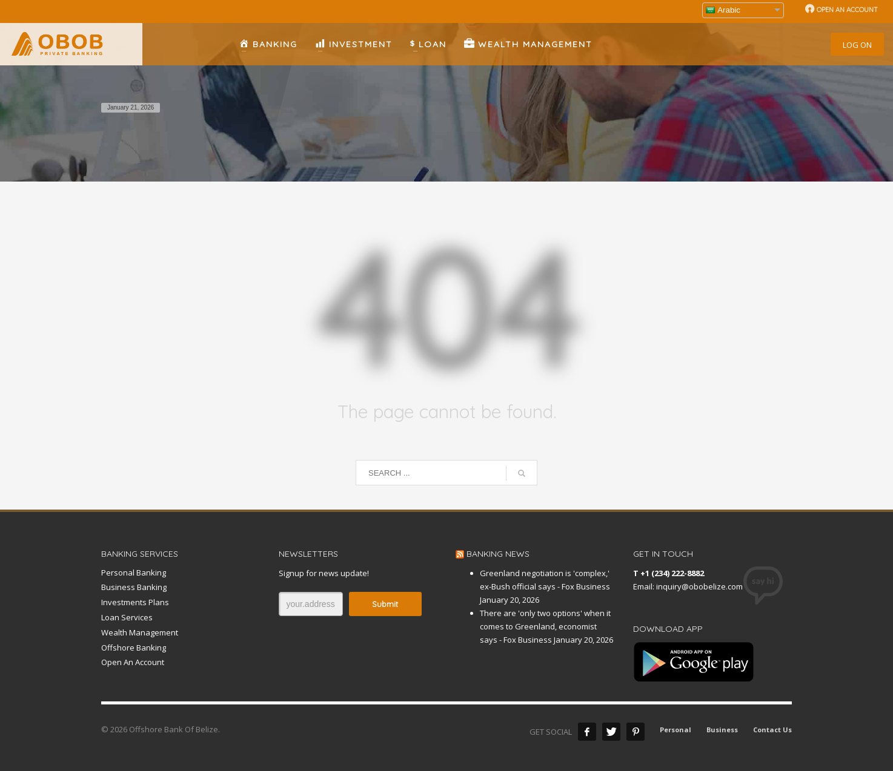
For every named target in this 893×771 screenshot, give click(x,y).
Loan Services (127, 617)
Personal (675, 729)
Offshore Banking (133, 647)
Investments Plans (135, 602)
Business (722, 729)
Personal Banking (133, 572)
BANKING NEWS (497, 553)
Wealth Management (139, 632)
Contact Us (772, 729)
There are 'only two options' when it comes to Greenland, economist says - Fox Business (545, 626)
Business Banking (134, 587)
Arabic (723, 10)
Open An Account (132, 662)
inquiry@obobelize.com (699, 586)
